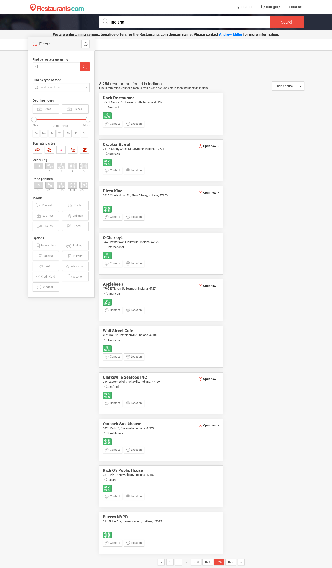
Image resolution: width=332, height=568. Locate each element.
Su (36, 133)
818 (196, 562)
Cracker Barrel (116, 144)
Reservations (46, 245)
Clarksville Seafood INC (125, 377)
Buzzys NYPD (115, 517)
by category (270, 7)
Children (75, 216)
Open (44, 109)
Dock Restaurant (118, 97)
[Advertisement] (62, 371)
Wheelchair (75, 266)
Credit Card (45, 276)
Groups (45, 226)
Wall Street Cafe (118, 330)
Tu (52, 133)
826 (230, 562)
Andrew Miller (230, 34)
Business (44, 216)
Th (68, 133)
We (60, 133)
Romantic (44, 205)
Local (73, 226)
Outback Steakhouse (122, 423)
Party (74, 205)
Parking (74, 245)
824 (207, 562)
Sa (84, 133)
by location (245, 7)
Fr (76, 133)
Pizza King (112, 191)
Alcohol (75, 276)
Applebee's (113, 284)
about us (295, 7)
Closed (74, 109)
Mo (44, 133)
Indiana (155, 83)
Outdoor (44, 287)
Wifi (44, 266)
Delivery (75, 256)
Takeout (45, 256)
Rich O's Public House (123, 470)
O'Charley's (113, 237)
